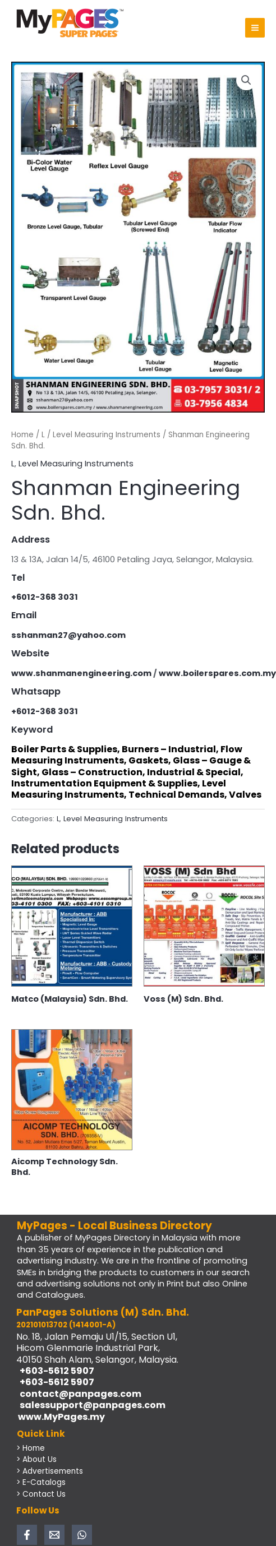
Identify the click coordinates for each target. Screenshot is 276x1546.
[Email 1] (54, 1535)
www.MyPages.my (60, 1416)
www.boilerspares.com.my (217, 673)
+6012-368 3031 (44, 597)
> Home (30, 1448)
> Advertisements (49, 1471)
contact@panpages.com (78, 1393)
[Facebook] (27, 1535)
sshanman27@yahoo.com (68, 635)
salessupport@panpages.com (90, 1405)
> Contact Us (41, 1494)
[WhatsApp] (82, 1535)
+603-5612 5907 (55, 1370)
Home (22, 434)
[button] (246, 80)
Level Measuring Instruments (106, 434)
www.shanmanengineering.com (81, 673)
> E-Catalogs (41, 1482)
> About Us (36, 1459)
